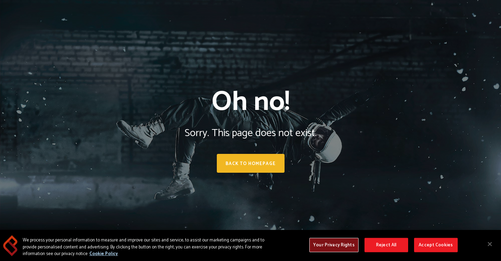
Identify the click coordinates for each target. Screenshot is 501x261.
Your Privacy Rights (333, 244)
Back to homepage (251, 163)
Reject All (386, 244)
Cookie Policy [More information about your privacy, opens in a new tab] (103, 254)
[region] (250, 245)
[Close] (490, 244)
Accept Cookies (436, 244)
